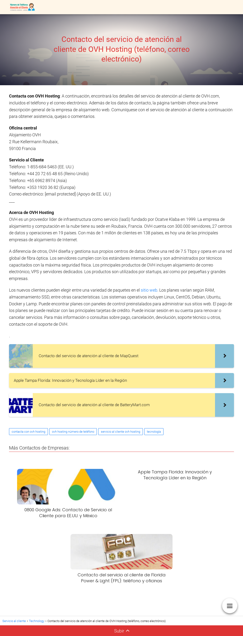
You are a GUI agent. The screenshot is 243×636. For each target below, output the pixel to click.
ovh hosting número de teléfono (73, 431)
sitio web (149, 290)
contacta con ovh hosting (28, 431)
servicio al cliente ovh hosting (120, 431)
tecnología (154, 431)
